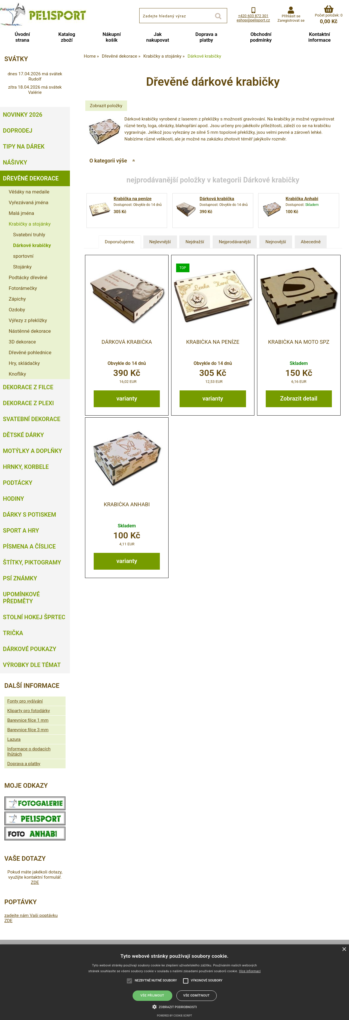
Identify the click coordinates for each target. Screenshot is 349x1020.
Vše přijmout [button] (152, 995)
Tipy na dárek (23, 146)
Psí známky (20, 578)
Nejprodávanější (235, 241)
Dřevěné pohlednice (30, 352)
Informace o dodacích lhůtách (28, 751)
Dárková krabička (217, 198)
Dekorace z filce (28, 387)
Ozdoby (17, 309)
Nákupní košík (111, 37)
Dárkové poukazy (29, 649)
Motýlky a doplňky (32, 450)
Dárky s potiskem (29, 514)
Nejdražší (194, 241)
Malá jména (21, 213)
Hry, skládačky (24, 363)
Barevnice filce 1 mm (27, 720)
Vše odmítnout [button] (196, 995)
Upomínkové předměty (21, 598)
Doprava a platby (206, 37)
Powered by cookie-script (174, 1015)
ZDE (35, 882)
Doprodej (17, 130)
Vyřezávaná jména (28, 202)
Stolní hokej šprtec (34, 617)
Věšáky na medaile (29, 192)
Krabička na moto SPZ (298, 342)
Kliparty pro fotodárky (28, 710)
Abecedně (311, 241)
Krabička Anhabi (302, 198)
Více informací (250, 971)
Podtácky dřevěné (28, 277)
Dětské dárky (23, 435)
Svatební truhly (29, 234)
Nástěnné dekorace (30, 331)
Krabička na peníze (133, 198)
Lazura (14, 739)
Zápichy (17, 299)
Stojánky (22, 267)
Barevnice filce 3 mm (27, 729)
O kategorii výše (108, 161)
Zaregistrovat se (290, 20)
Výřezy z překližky (28, 320)
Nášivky (15, 162)
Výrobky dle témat (32, 664)
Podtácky (17, 482)
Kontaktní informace (319, 37)
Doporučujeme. (120, 241)
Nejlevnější (160, 241)
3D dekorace (22, 342)
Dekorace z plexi (28, 403)
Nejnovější (275, 241)
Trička (13, 633)
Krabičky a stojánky (29, 224)
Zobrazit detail (298, 398)
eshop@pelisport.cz (253, 20)
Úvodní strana (22, 37)
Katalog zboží (66, 37)
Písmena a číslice (29, 546)
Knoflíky (17, 374)
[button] (174, 1006)
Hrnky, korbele (26, 466)
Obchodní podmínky (261, 37)
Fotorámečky (23, 288)
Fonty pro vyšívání (25, 701)
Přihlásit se (291, 16)
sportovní (23, 256)
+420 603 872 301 (253, 16)
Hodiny (13, 498)
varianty (126, 398)
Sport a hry (21, 530)
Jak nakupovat (157, 37)
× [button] (344, 949)
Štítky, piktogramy (32, 562)
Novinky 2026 (22, 114)
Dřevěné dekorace (31, 178)
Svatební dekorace (31, 419)
